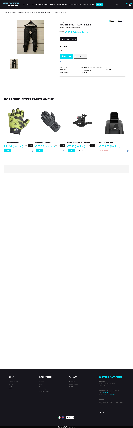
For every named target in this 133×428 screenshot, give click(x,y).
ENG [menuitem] (63, 417)
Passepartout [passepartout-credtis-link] (70, 427)
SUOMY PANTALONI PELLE (61, 12)
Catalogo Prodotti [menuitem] (13, 381)
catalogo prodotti (17, 12)
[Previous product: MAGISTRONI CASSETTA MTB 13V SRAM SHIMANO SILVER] (111, 21)
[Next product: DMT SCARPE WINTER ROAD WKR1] (120, 21)
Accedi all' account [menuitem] (73, 384)
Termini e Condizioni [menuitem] (44, 391)
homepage (7, 12)
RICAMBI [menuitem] (52, 4)
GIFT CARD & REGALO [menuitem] (75, 4)
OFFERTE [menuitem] (85, 4)
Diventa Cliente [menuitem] (73, 381)
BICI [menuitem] (24, 4)
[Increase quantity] (85, 56)
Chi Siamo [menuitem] (41, 381)
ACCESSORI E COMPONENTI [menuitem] (40, 4)
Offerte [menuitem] (11, 384)
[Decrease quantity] (76, 56)
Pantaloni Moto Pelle (47, 12)
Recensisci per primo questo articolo (70, 27)
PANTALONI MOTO (34, 12)
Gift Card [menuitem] (11, 389)
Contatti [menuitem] (41, 384)
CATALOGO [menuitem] (99, 4)
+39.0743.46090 (106, 392)
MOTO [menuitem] (29, 4)
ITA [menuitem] (59, 417)
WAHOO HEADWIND (106, 142)
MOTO (26, 12)
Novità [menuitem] (10, 386)
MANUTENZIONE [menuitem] (62, 4)
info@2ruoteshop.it (109, 394)
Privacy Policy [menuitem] (42, 389)
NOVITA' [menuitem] (92, 4)
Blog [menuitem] (40, 386)
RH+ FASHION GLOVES (11, 142)
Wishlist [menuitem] (71, 386)
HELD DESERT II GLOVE (43, 142)
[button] (30, 37)
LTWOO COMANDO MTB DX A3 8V (78, 142)
